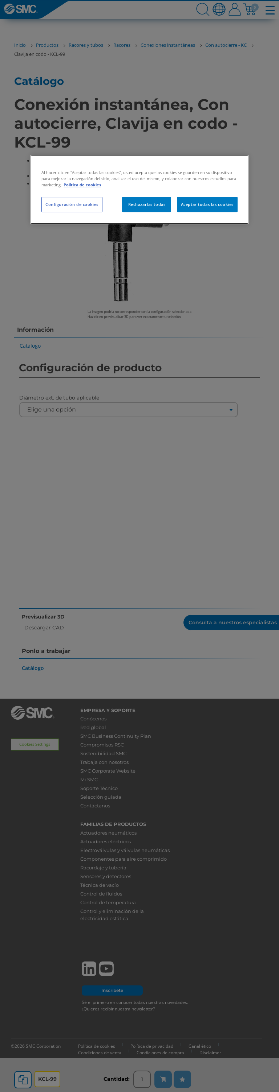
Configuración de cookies (71, 204)
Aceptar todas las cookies (207, 204)
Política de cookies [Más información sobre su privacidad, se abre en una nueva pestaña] (82, 184)
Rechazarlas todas (147, 204)
